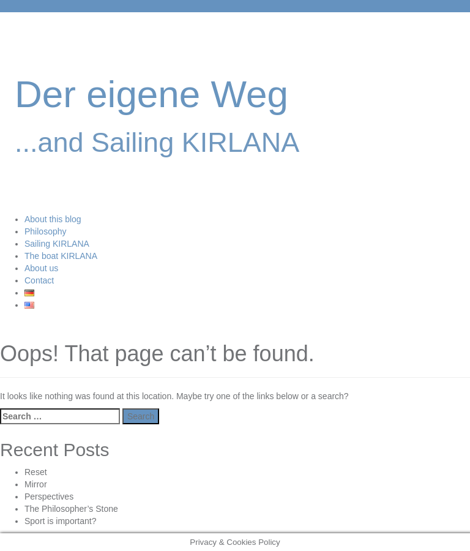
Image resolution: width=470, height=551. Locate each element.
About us (41, 268)
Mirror (35, 484)
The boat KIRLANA (60, 256)
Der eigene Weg (151, 94)
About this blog (52, 219)
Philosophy (45, 231)
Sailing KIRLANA (56, 244)
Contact (39, 280)
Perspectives (48, 496)
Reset (35, 472)
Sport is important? (60, 521)
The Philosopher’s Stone (71, 509)
